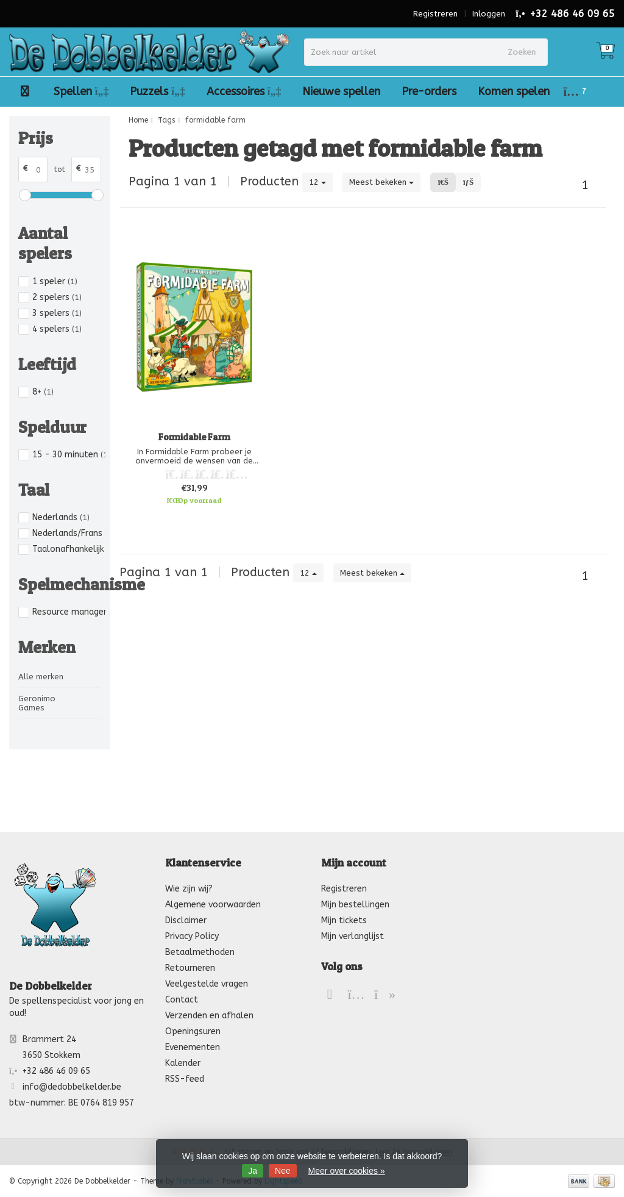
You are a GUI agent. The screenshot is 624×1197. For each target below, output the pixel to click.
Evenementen (192, 1047)
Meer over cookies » (346, 1171)
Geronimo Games (36, 703)
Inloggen (488, 13)
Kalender (182, 1063)
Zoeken (522, 52)
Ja (252, 1171)
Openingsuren (193, 1031)
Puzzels (157, 91)
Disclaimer (186, 920)
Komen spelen (514, 91)
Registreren (435, 13)
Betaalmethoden (200, 952)
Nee (283, 1171)
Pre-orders (429, 91)
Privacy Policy (192, 936)
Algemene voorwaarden (213, 904)
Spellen (81, 91)
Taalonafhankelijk (68, 549)
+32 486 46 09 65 (572, 14)
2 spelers (57, 297)
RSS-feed (184, 1079)
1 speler (54, 281)
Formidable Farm (194, 437)
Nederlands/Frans (68, 533)
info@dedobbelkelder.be (72, 1087)
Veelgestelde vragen (206, 984)
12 (317, 182)
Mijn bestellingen (355, 904)
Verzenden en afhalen (209, 1015)
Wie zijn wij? (189, 889)
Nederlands (61, 517)
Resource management (68, 612)
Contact (181, 1000)
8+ (43, 392)
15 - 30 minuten (68, 454)
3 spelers (57, 313)
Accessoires (244, 91)
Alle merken (40, 676)
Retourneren (190, 968)
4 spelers (57, 329)
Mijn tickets (344, 920)
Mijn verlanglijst (352, 936)
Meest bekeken (381, 182)
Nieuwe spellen (341, 91)
